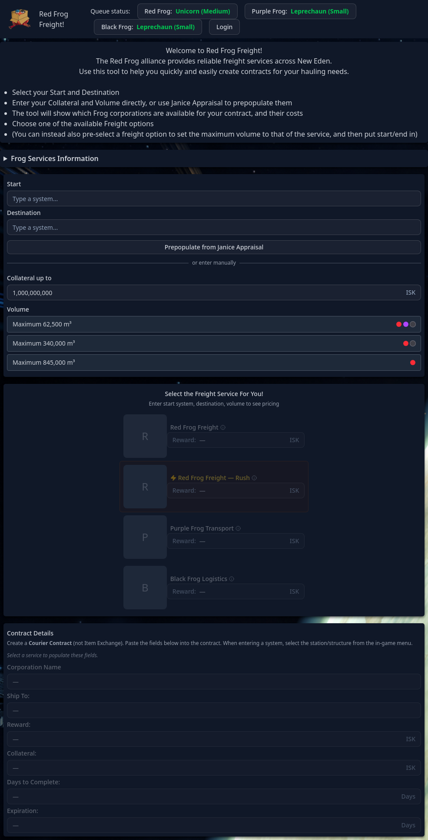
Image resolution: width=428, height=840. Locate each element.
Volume (18, 309)
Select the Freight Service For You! (214, 394)
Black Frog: (148, 27)
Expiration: (22, 811)
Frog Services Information (55, 158)
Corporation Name (34, 667)
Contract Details (30, 633)
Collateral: (21, 753)
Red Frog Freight (194, 427)
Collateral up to (29, 278)
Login (224, 27)
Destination (23, 213)
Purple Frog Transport (202, 528)
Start (14, 184)
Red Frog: (187, 11)
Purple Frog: (300, 11)
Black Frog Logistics (198, 579)
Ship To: (18, 696)
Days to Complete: (33, 782)
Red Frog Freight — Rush (214, 478)
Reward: (18, 725)
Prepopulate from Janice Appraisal (214, 247)
